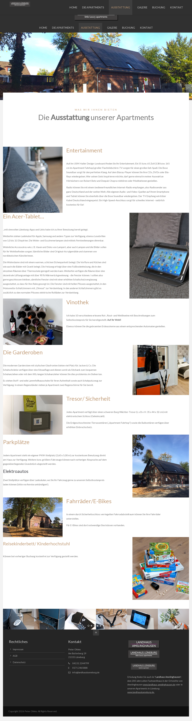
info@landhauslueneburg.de (56, 4)
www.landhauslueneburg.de (140, 692)
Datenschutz (19, 662)
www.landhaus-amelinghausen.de (159, 684)
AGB (15, 655)
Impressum (18, 649)
